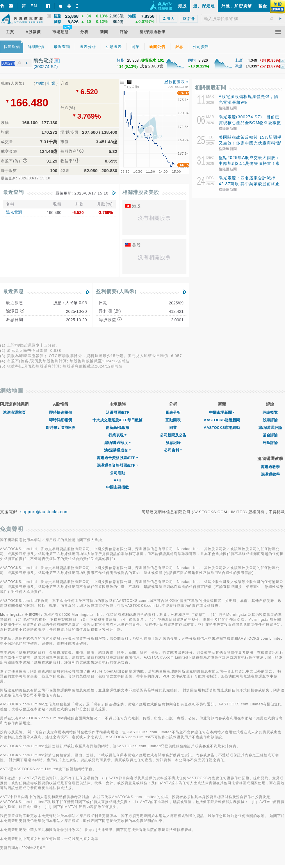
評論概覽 (270, 412)
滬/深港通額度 (117, 442)
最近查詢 (13, 192)
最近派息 (13, 291)
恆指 (120, 60)
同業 (173, 427)
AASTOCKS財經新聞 (222, 420)
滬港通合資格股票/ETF (117, 458)
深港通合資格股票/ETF (117, 465)
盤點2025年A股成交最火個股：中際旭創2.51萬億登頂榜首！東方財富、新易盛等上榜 (249, 163)
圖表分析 (173, 412)
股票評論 (270, 420)
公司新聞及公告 (173, 435)
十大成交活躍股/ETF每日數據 (117, 420)
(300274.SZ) (45, 66)
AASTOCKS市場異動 (222, 427)
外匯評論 (270, 442)
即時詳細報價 (60, 420)
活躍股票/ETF (117, 412)
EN (34, 5)
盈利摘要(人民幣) (116, 291)
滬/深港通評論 (270, 427)
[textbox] (243, 18)
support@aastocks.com (44, 511)
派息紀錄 (173, 442)
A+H (117, 480)
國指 (192, 60)
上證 (238, 60)
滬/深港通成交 (117, 450)
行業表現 (117, 435)
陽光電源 (14, 212)
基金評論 (270, 435)
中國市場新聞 (222, 412)
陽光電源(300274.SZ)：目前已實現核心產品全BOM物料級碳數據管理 (250, 123)
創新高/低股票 (117, 427)
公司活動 (117, 473)
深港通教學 (270, 474)
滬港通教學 (270, 467)
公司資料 (173, 450)
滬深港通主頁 (14, 412)
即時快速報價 (60, 412)
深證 (238, 66)
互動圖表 (173, 420)
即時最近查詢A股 (60, 427)
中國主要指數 (117, 487)
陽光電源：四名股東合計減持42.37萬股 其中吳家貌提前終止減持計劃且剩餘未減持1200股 (249, 184)
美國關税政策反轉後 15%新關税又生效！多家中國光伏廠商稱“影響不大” (250, 143)
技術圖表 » (179, 82)
